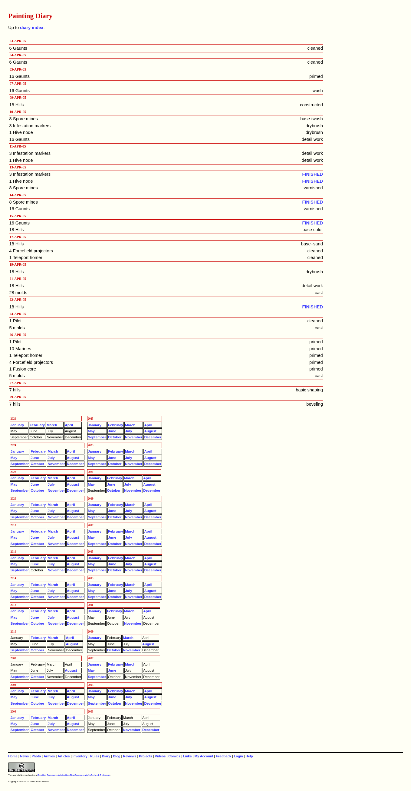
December (152, 437)
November (133, 437)
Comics (174, 756)
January (17, 425)
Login (238, 756)
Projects (145, 756)
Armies (49, 756)
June (112, 431)
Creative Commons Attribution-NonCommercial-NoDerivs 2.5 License (73, 775)
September (97, 437)
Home (12, 756)
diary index (31, 27)
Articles (64, 756)
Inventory (80, 756)
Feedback (223, 756)
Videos (160, 756)
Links (187, 756)
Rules (94, 756)
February (37, 425)
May (91, 431)
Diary (106, 756)
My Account (204, 756)
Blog (116, 756)
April (69, 425)
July (128, 431)
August (150, 431)
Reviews (129, 756)
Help (249, 756)
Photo (36, 756)
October (115, 437)
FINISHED (312, 174)
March (52, 425)
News (24, 756)
